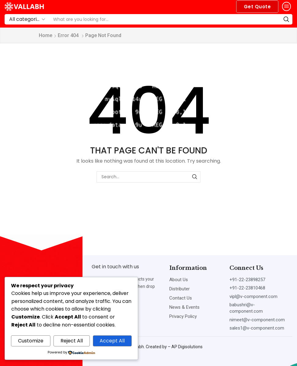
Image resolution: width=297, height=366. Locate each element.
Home (45, 35)
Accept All (112, 340)
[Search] (286, 19)
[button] (257, 6)
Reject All (72, 340)
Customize (30, 340)
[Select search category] (27, 19)
